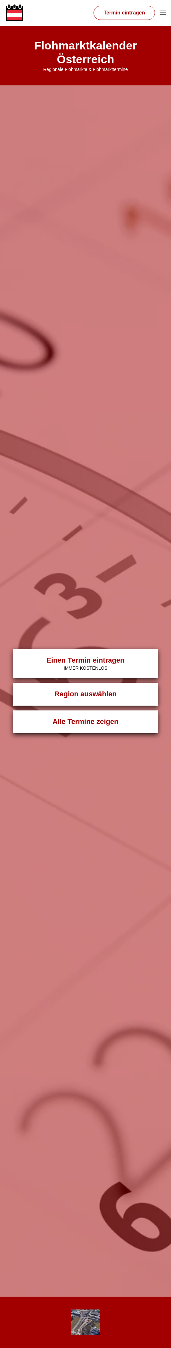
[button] (163, 13)
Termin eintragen (124, 12)
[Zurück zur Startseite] (14, 13)
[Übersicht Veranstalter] (85, 1322)
